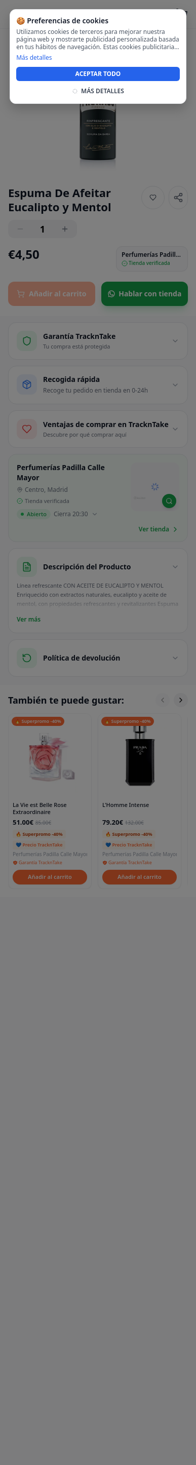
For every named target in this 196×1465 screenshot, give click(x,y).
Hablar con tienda (144, 293)
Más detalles (34, 58)
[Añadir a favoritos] (153, 197)
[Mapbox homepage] (139, 502)
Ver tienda (159, 529)
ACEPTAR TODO (98, 73)
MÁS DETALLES (98, 91)
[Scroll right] (181, 700)
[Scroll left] (162, 700)
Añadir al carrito (51, 293)
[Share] (178, 197)
